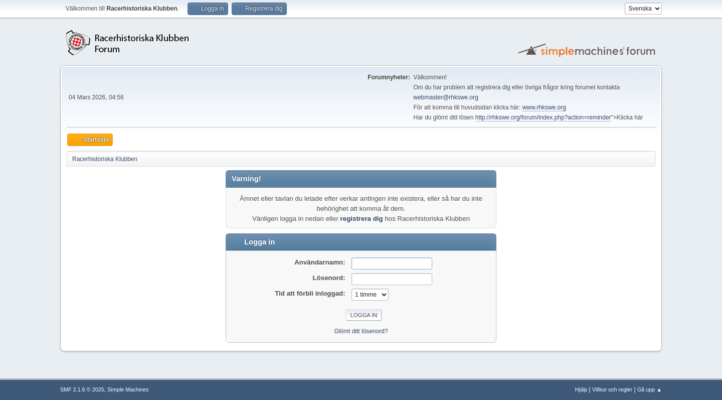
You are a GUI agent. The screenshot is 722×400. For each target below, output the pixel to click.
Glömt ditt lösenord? (361, 331)
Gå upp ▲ (649, 389)
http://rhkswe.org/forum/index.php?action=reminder (543, 117)
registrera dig (361, 218)
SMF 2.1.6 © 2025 (82, 389)
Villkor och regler (612, 389)
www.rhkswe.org (544, 107)
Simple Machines (127, 389)
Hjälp (581, 389)
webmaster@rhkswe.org (446, 97)
